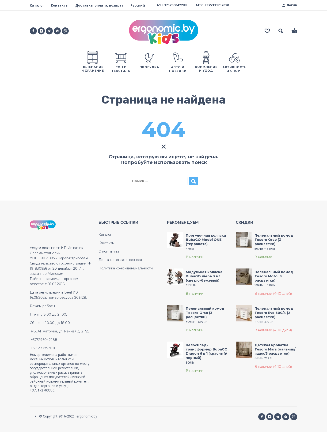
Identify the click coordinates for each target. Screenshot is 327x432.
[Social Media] (65, 30)
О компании (109, 251)
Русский (137, 5)
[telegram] (49, 30)
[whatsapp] (57, 30)
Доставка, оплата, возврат (99, 5)
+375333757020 (216, 5)
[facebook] (33, 30)
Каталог (37, 5)
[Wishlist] (267, 31)
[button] (280, 31)
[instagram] (41, 30)
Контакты (59, 5)
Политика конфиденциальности (126, 268)
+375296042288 (174, 5)
